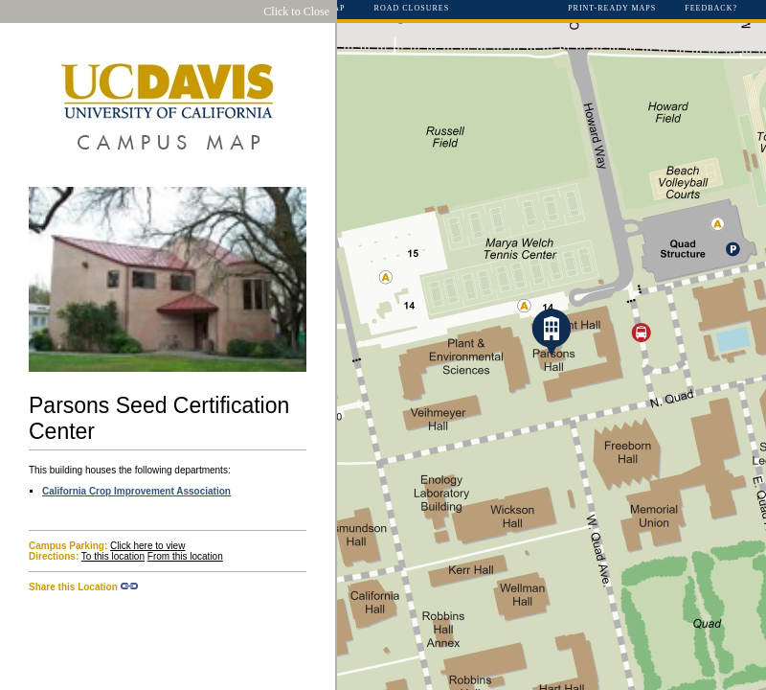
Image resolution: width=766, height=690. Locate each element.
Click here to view (147, 545)
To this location (113, 556)
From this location (185, 556)
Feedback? (711, 8)
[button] (551, 332)
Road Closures (412, 8)
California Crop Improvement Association (136, 491)
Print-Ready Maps (612, 8)
